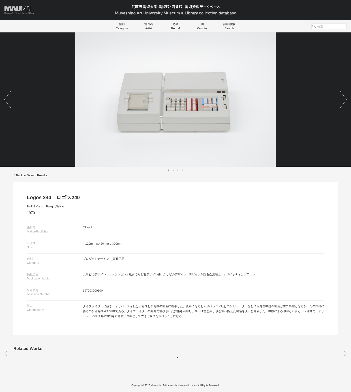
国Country (202, 26)
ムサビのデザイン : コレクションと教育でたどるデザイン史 (122, 274)
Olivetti (87, 227)
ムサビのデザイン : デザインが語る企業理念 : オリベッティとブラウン (209, 274)
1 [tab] (169, 170)
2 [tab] (173, 170)
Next (343, 100)
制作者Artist (148, 26)
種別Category (122, 26)
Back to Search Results (30, 175)
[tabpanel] (175, 99)
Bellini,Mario (35, 206)
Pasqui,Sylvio (55, 206)
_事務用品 (117, 258)
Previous (7, 100)
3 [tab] (178, 170)
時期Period (175, 26)
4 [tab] (182, 170)
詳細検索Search (229, 26)
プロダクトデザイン (96, 258)
